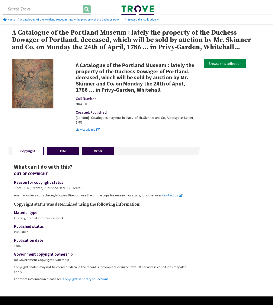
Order (98, 151)
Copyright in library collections (85, 279)
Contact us (172, 195)
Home (9, 19)
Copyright (27, 151)
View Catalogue (88, 129)
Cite (63, 151)
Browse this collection (143, 19)
